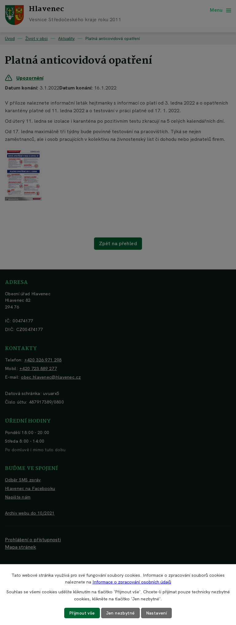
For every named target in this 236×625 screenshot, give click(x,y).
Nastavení (156, 613)
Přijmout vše (82, 613)
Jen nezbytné (120, 613)
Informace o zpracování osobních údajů (131, 582)
